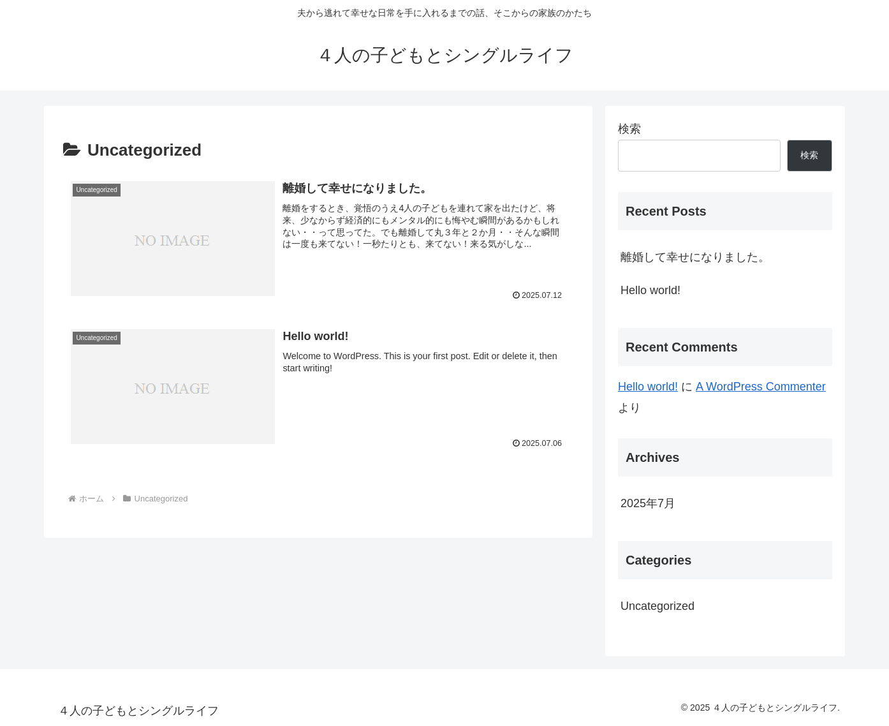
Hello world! (650, 290)
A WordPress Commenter (761, 386)
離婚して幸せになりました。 (695, 257)
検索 (629, 128)
